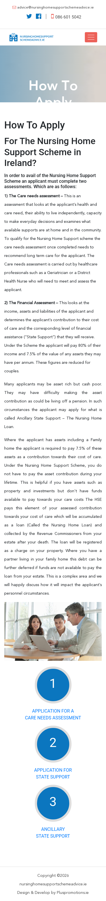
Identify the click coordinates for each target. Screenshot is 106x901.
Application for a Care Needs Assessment (53, 714)
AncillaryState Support (53, 833)
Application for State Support (53, 773)
